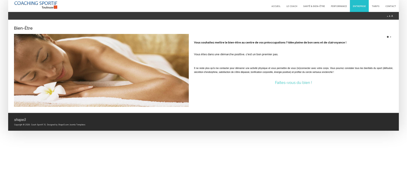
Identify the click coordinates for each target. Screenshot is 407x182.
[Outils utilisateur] (389, 37)
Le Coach (291, 6)
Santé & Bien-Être (314, 6)
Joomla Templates (77, 124)
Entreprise (359, 6)
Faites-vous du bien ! (293, 82)
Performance (339, 6)
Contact (390, 6)
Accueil (275, 6)
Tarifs (375, 6)
